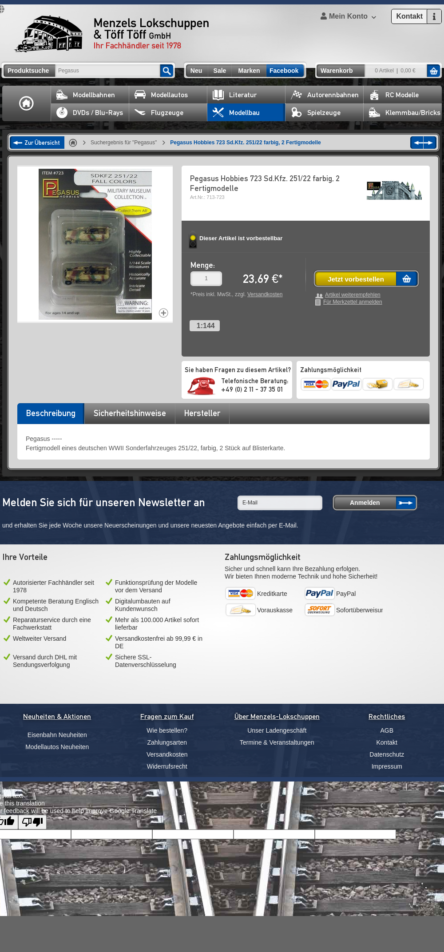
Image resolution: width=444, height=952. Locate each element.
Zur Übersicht (42, 142)
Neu (196, 70)
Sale (220, 70)
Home (26, 103)
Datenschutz (386, 754)
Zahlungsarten (167, 742)
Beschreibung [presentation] (50, 413)
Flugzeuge (159, 112)
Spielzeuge (316, 112)
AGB (386, 730)
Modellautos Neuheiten (57, 746)
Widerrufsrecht (167, 766)
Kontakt (387, 742)
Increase (163, 312)
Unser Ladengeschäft (276, 730)
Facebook (284, 70)
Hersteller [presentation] (202, 413)
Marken (249, 70)
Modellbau (236, 112)
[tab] (50, 416)
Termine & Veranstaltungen (277, 742)
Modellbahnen (85, 94)
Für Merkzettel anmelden (352, 302)
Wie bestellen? (167, 730)
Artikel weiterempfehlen (353, 295)
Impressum (387, 766)
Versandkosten (264, 294)
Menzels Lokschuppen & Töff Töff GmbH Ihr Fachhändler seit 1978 (111, 33)
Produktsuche (28, 70)
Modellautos (161, 94)
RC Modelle (394, 94)
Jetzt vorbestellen (356, 279)
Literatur (235, 94)
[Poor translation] (32, 822)
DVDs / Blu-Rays (89, 112)
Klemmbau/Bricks (404, 112)
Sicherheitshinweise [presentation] (130, 413)
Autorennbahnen (325, 94)
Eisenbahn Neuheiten (57, 734)
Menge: (202, 265)
